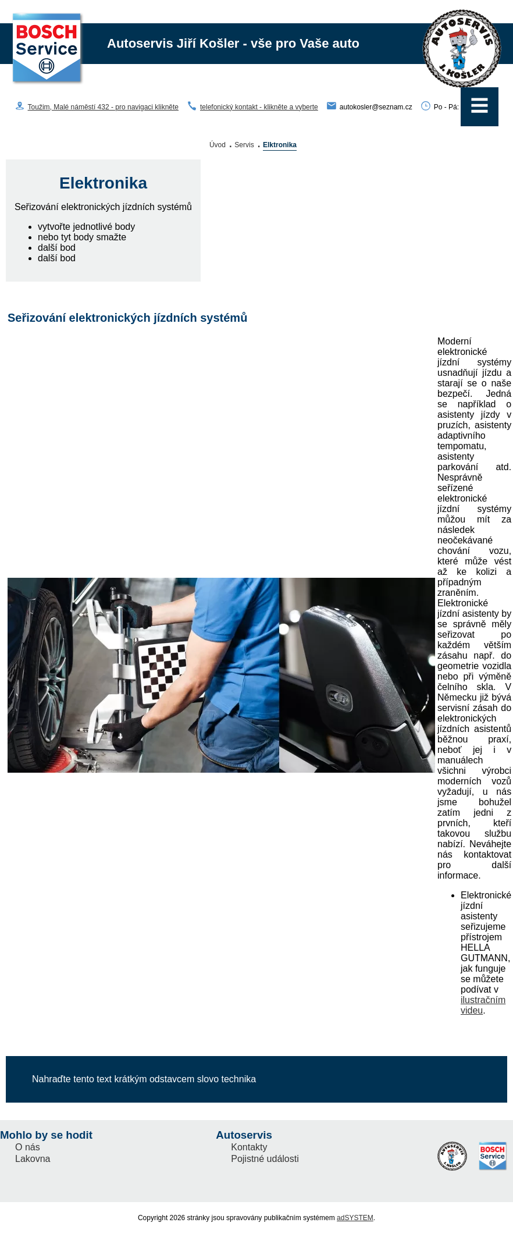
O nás (27, 1147)
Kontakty (249, 1147)
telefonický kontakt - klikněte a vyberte (259, 107)
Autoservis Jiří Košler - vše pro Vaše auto (233, 43)
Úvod (217, 145)
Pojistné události (265, 1159)
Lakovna (33, 1159)
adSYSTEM (355, 1218)
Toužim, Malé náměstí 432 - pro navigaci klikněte (103, 107)
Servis (244, 145)
